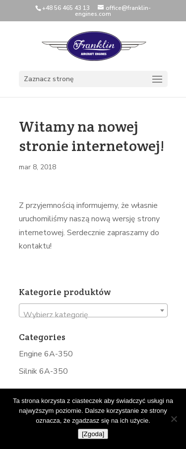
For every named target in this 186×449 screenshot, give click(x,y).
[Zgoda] (93, 434)
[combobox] (93, 310)
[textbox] (93, 315)
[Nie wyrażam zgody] (174, 419)
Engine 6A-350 (46, 354)
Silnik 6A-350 (43, 371)
